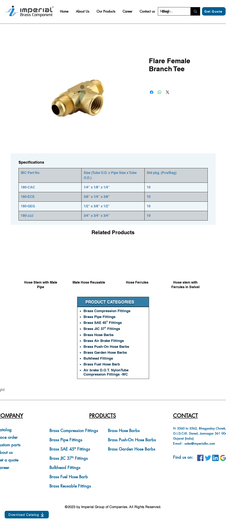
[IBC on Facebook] (200, 458)
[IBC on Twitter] (208, 458)
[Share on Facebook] (151, 92)
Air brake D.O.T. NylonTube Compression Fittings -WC (105, 372)
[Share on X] (167, 92)
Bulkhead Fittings (64, 467)
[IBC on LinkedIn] (215, 458)
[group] (113, 268)
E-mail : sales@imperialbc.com (194, 443)
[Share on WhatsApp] (159, 92)
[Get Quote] (214, 11)
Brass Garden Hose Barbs (131, 449)
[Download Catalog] (26, 514)
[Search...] (171, 11)
